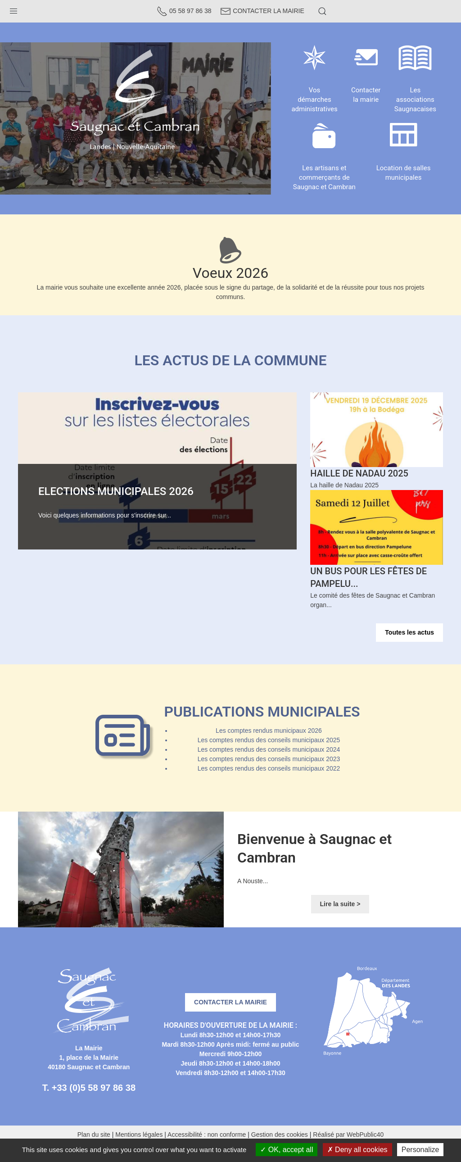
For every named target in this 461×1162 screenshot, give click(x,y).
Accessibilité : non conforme (206, 1134)
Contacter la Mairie (262, 10)
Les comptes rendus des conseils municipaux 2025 (269, 740)
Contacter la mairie (230, 1002)
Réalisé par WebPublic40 (348, 1134)
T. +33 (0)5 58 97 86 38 (89, 1088)
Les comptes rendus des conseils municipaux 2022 (269, 768)
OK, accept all (286, 1149)
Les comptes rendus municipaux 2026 (269, 730)
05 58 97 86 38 (184, 10)
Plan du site (93, 1134)
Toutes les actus (409, 632)
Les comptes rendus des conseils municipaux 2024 (269, 749)
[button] (13, 9)
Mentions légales (139, 1134)
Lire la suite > (340, 904)
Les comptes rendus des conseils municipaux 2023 (269, 759)
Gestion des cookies (279, 1134)
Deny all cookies (357, 1149)
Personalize (420, 1149)
